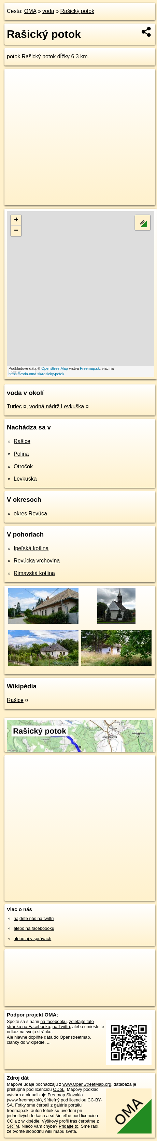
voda (48, 11)
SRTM (13, 1126)
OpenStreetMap (54, 368)
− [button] (16, 231)
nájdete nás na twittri (34, 918)
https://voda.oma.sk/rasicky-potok (36, 374)
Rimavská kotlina (34, 573)
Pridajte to (68, 1126)
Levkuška (25, 479)
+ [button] (16, 220)
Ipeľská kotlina (31, 548)
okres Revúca (30, 513)
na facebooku (53, 1021)
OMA (30, 11)
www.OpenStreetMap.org (86, 1084)
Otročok (23, 466)
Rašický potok (77, 11)
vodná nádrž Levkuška (56, 406)
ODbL (58, 1089)
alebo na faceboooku (34, 928)
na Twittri (61, 1026)
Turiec (14, 406)
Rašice (22, 441)
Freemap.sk (90, 368)
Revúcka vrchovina (37, 561)
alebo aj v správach (32, 938)
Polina (21, 454)
